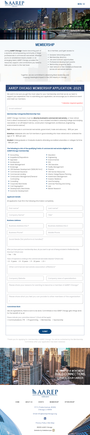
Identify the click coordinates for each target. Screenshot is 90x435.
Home (17, 402)
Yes (10, 254)
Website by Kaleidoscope (44, 430)
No (15, 254)
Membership (46, 320)
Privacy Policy (41, 423)
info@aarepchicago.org (47, 414)
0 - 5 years (13, 261)
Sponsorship (58, 320)
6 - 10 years (24, 261)
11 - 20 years (35, 261)
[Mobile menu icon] (81, 4)
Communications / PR (17, 320)
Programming (33, 320)
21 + (44, 261)
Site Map (51, 423)
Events (41, 402)
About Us (28, 402)
